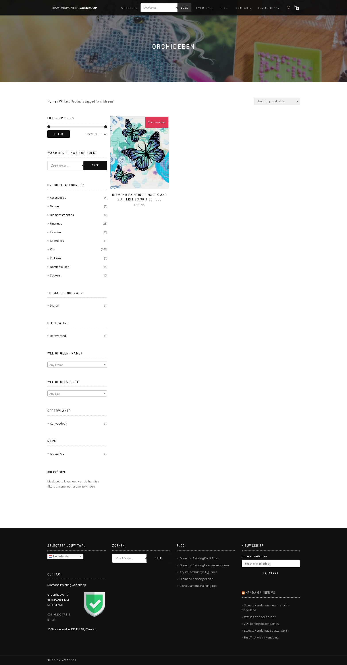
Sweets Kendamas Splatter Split (265, 631)
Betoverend (58, 336)
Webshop (128, 8)
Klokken (55, 258)
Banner (55, 206)
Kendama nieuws (261, 592)
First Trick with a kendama (261, 637)
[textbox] (77, 365)
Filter (58, 134)
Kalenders (57, 241)
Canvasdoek (58, 423)
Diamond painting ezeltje (196, 579)
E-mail (51, 619)
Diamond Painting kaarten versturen (204, 565)
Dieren (54, 305)
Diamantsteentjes (62, 215)
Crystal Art (57, 453)
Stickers (55, 275)
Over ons (204, 8)
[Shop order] (277, 101)
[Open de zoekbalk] (289, 7)
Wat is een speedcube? (260, 617)
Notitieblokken (59, 267)
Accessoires (58, 198)
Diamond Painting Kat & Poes (199, 558)
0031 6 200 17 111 (58, 614)
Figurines (56, 223)
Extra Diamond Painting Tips (198, 586)
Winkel (63, 101)
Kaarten (55, 232)
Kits (52, 249)
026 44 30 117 (269, 8)
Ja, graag (270, 573)
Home (51, 101)
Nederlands (58, 556)
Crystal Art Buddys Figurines (198, 572)
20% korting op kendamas (261, 624)
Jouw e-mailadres (254, 556)
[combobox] (77, 365)
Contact (243, 8)
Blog (224, 8)
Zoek (184, 7)
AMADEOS (69, 660)
